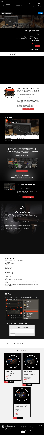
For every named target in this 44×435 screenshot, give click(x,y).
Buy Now (37, 45)
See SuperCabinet (28, 197)
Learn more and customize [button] (6, 13)
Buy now (6, 381)
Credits (6, 431)
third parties (18, 5)
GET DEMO (13, 334)
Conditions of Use (23, 429)
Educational (31, 427)
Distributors (30, 426)
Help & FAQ (30, 429)
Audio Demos (35, 49)
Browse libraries (22, 171)
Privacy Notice (23, 427)
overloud (6, 140)
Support (30, 430)
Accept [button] (40, 13)
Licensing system (13, 54)
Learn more (11, 381)
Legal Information (23, 426)
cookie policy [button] (8, 4)
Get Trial (28, 108)
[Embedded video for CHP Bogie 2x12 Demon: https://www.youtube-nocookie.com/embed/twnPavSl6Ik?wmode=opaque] (22, 70)
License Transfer (23, 430)
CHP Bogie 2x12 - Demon (10, 140)
